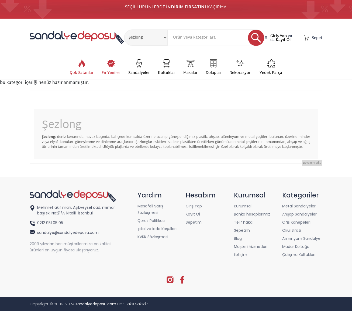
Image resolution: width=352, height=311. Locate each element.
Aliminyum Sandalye (301, 238)
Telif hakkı (243, 222)
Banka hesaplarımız (252, 214)
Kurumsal (242, 206)
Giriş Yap (278, 36)
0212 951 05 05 (50, 222)
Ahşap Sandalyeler (299, 214)
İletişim (240, 254)
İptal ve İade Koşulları (157, 228)
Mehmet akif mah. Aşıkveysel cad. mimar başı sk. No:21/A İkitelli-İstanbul (76, 210)
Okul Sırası (291, 230)
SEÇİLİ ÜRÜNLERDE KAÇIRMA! (176, 8)
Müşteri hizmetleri (250, 246)
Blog (238, 238)
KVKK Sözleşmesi (152, 237)
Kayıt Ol (283, 40)
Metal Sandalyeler (299, 206)
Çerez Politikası (151, 220)
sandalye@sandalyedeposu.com (68, 232)
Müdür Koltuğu (295, 246)
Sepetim (194, 222)
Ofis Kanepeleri (296, 222)
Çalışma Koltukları (298, 254)
